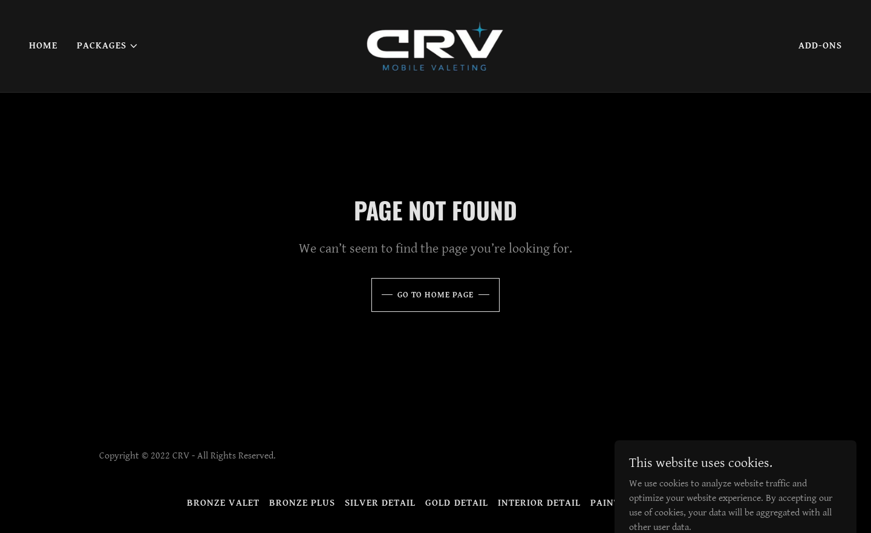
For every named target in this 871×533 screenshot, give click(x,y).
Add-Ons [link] (820, 45)
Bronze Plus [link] (302, 503)
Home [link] (43, 45)
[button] (108, 46)
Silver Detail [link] (380, 503)
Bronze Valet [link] (223, 503)
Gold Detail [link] (456, 503)
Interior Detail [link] (539, 503)
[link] (435, 45)
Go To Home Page (435, 295)
